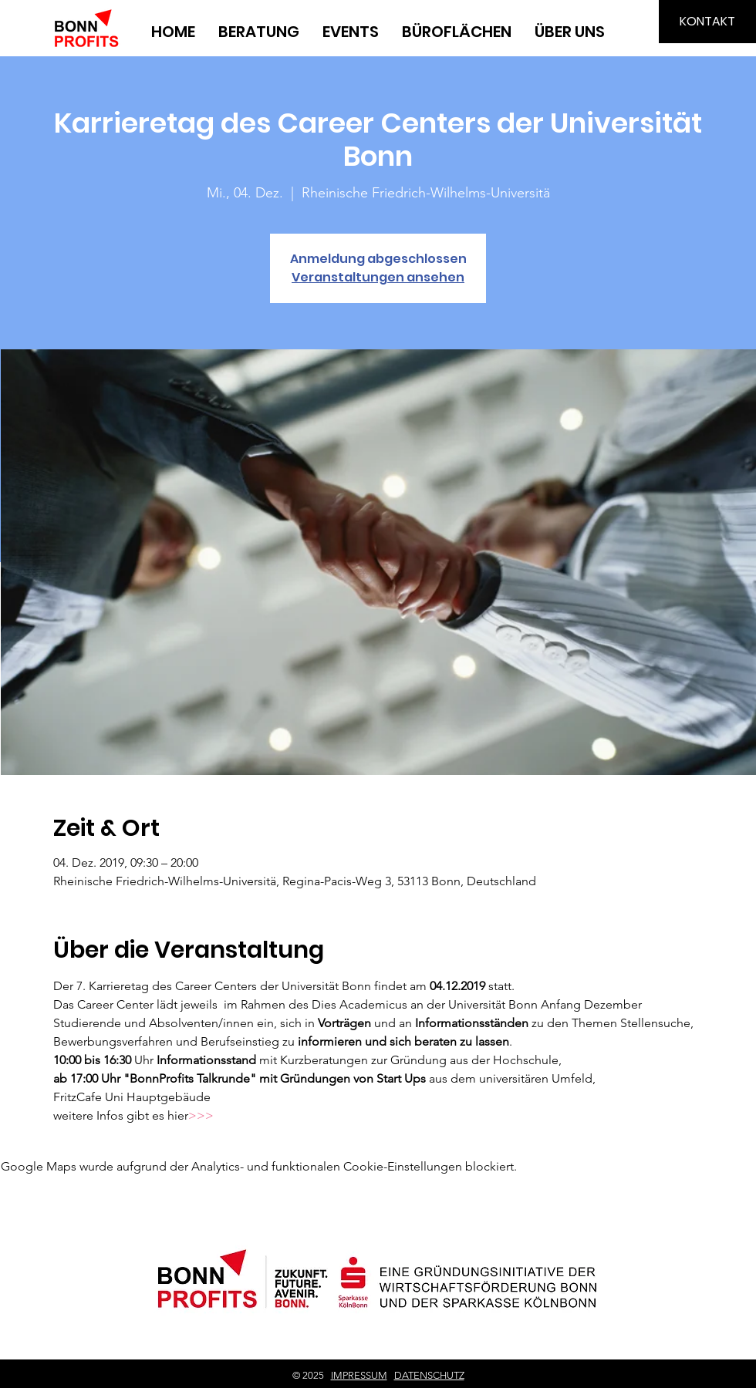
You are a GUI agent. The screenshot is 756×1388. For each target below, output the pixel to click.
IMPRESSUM (359, 1375)
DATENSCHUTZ (429, 1375)
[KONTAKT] (707, 21)
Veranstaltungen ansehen (378, 277)
